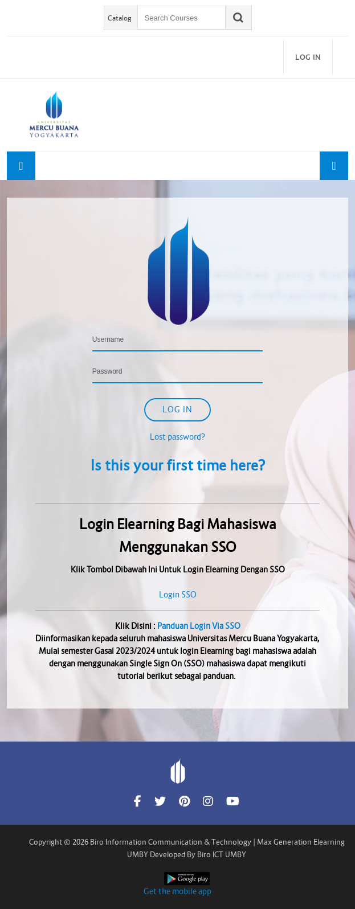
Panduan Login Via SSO (198, 626)
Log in (308, 57)
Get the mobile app (177, 891)
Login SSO (178, 594)
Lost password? (177, 437)
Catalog (120, 18)
